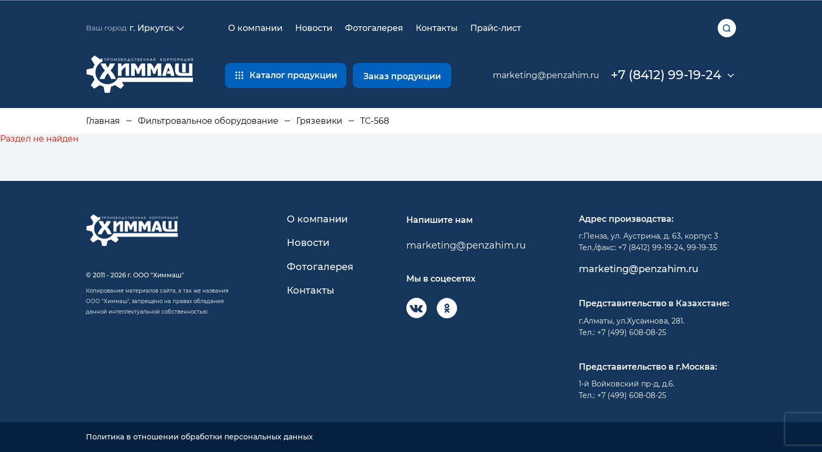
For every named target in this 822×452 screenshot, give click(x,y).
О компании (255, 28)
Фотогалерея (374, 28)
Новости (313, 28)
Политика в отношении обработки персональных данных (199, 437)
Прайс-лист (495, 28)
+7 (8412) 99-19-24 (666, 75)
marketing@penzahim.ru (546, 75)
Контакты (437, 28)
